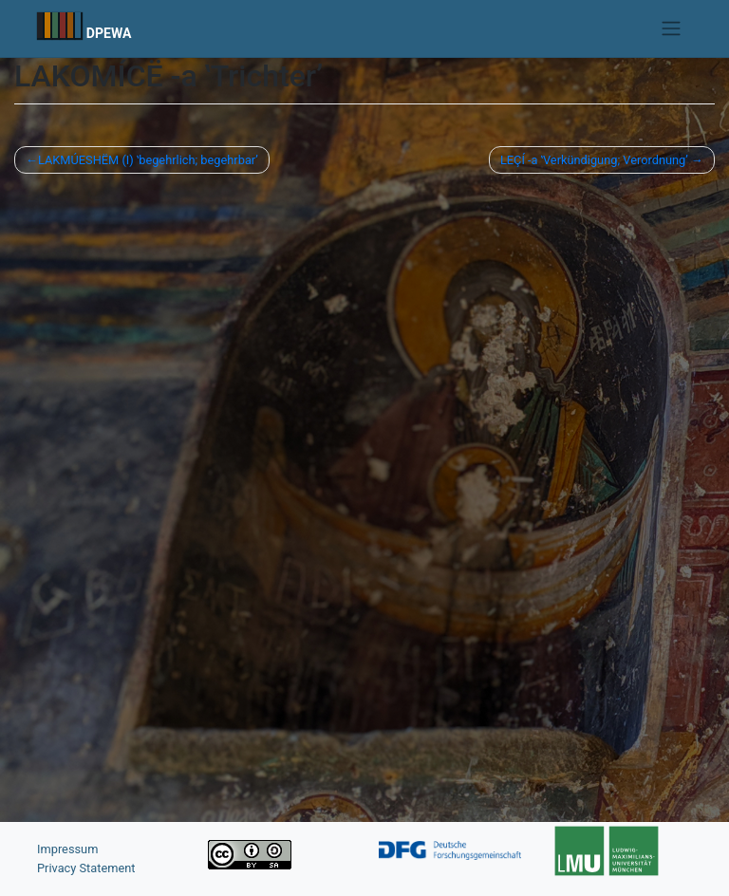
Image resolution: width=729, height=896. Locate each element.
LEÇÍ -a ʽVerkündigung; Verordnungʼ (594, 160)
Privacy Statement (86, 868)
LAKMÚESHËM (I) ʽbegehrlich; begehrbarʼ (148, 160)
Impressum (67, 849)
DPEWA (109, 33)
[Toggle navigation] (671, 28)
